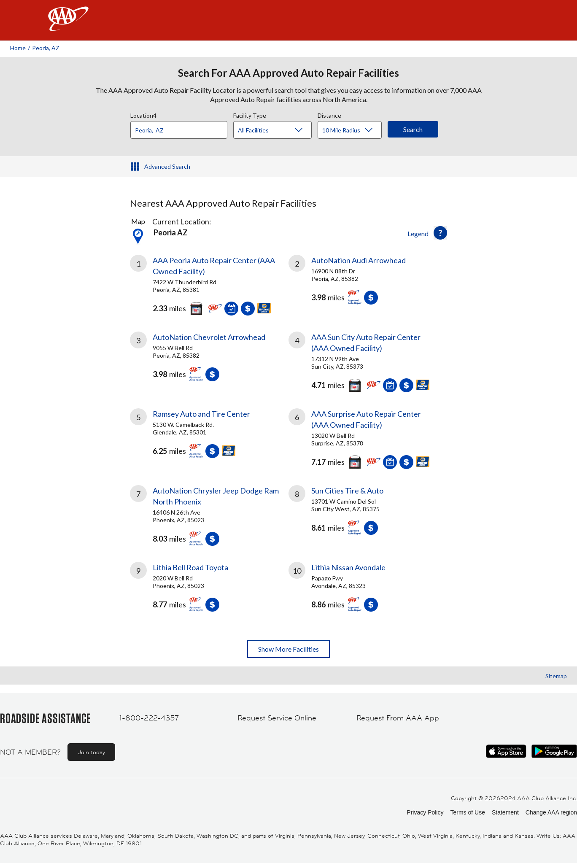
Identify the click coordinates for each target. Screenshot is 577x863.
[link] (209, 283)
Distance (329, 114)
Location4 (143, 114)
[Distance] (353, 130)
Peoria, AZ (45, 47)
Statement (505, 812)
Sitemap (556, 676)
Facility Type (249, 114)
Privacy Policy (425, 812)
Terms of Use (467, 812)
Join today (91, 752)
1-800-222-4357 (149, 718)
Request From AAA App (397, 718)
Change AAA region (551, 812)
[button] (440, 233)
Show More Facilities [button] (288, 649)
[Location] (178, 130)
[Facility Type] (279, 130)
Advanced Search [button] (167, 166)
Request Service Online (276, 718)
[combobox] (181, 128)
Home (18, 47)
